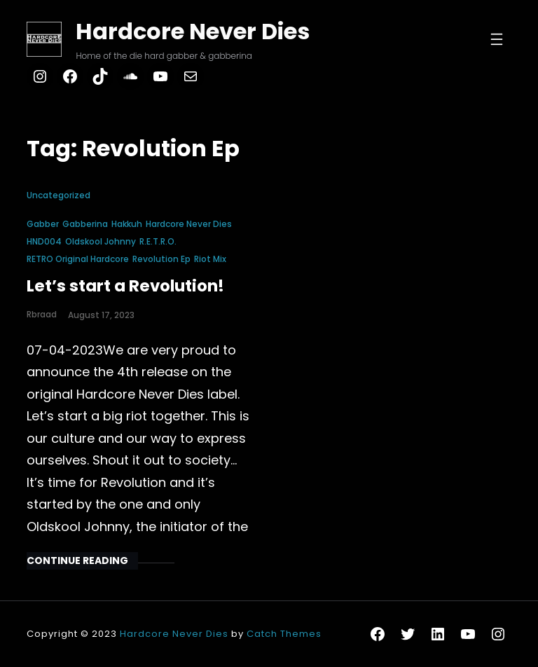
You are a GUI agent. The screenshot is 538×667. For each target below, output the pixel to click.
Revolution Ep (161, 259)
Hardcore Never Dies (193, 31)
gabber (43, 224)
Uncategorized (58, 195)
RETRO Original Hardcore (78, 259)
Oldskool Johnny (100, 241)
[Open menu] (496, 39)
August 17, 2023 (101, 315)
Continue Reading (77, 560)
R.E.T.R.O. (158, 241)
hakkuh (126, 224)
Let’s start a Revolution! (125, 286)
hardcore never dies (189, 224)
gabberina (85, 224)
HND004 (44, 241)
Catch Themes (284, 633)
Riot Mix (210, 259)
